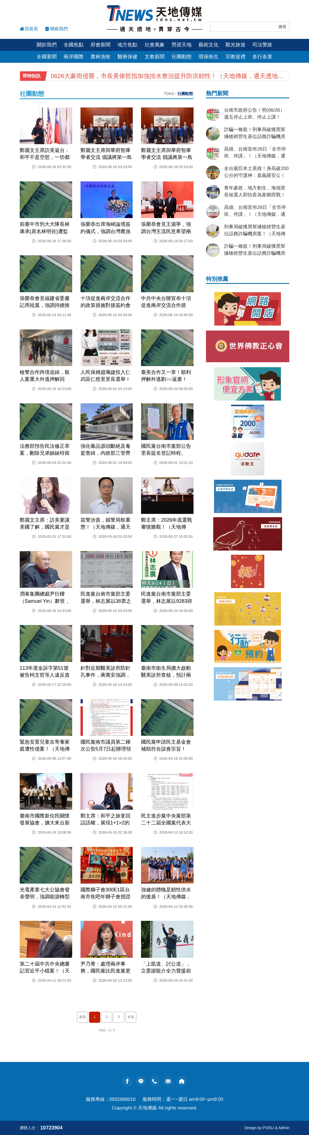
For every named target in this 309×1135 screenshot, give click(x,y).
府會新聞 (100, 45)
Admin (284, 1128)
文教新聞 (155, 56)
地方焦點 (127, 45)
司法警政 (262, 45)
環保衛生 (208, 56)
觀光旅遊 (235, 45)
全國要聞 (47, 56)
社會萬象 (155, 45)
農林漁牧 (100, 56)
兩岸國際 (74, 56)
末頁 (130, 1017)
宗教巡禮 (235, 56)
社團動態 (182, 56)
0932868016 (122, 1099)
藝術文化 (208, 45)
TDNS (169, 93)
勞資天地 (182, 45)
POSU (268, 1128)
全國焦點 (74, 45)
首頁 (82, 1017)
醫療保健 (127, 56)
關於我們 (47, 45)
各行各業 (262, 56)
